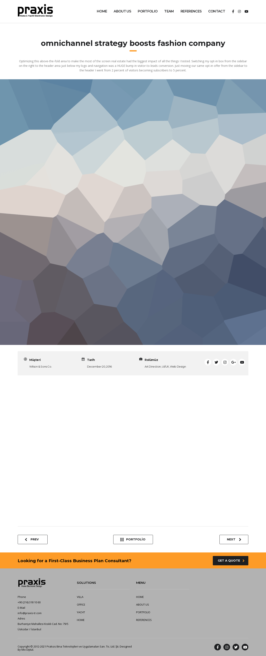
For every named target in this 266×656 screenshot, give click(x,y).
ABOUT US (122, 11)
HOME (102, 11)
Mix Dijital (27, 649)
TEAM (169, 11)
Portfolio (132, 539)
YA (78, 612)
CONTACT (216, 11)
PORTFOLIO (148, 11)
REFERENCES (191, 11)
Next (234, 539)
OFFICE (81, 604)
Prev (32, 539)
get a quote (231, 560)
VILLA (80, 597)
